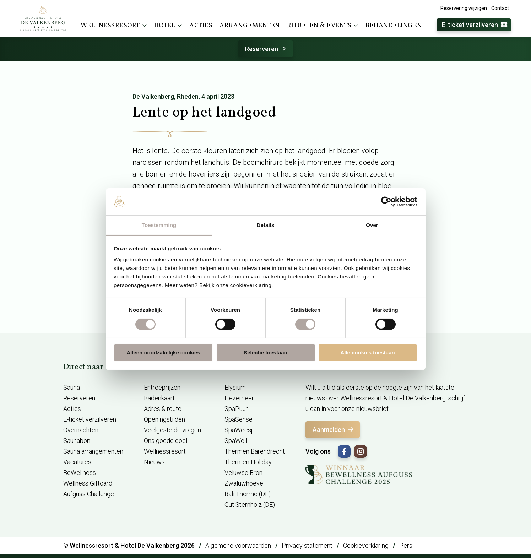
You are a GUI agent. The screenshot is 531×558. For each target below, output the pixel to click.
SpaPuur (236, 408)
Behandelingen (393, 25)
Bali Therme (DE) (247, 494)
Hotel (168, 25)
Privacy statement (307, 545)
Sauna (71, 387)
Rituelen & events (323, 25)
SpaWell (235, 440)
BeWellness (79, 472)
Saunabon (76, 440)
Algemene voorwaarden (238, 545)
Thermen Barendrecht (254, 451)
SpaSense (238, 419)
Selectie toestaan (265, 353)
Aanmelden (334, 430)
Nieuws (154, 462)
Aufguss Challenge (88, 494)
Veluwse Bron (243, 472)
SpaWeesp (239, 430)
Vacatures (77, 462)
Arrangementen (250, 25)
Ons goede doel (165, 440)
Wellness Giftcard (87, 483)
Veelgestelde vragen (172, 430)
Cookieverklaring (366, 545)
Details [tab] (266, 225)
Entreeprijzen (162, 387)
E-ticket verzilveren (475, 25)
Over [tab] (372, 225)
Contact (500, 8)
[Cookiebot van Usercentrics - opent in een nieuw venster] (386, 201)
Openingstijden (164, 419)
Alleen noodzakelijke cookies (163, 353)
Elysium (235, 387)
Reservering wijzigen (463, 8)
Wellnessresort (114, 25)
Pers (405, 545)
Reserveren (266, 49)
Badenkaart (159, 398)
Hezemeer (239, 398)
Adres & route (162, 408)
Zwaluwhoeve (243, 483)
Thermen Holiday (248, 462)
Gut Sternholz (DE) (249, 504)
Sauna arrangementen (93, 451)
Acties (200, 25)
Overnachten (80, 430)
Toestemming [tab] (159, 225)
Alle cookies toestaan (367, 353)
